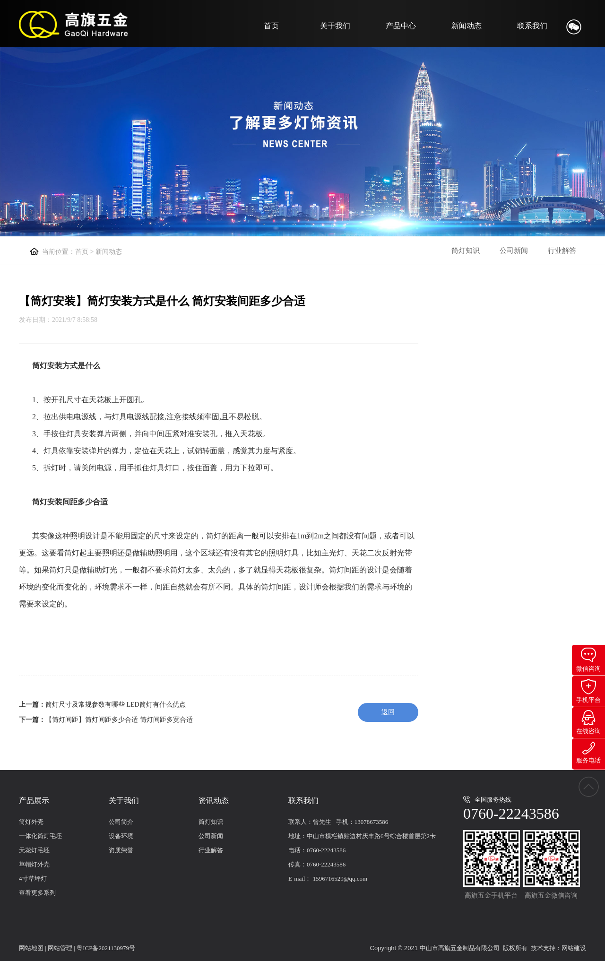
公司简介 (121, 821)
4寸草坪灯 (33, 878)
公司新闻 (514, 250)
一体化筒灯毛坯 (40, 836)
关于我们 (335, 26)
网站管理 (60, 948)
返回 (388, 712)
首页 (271, 26)
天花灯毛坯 (34, 850)
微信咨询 (588, 660)
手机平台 (588, 691)
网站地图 (31, 948)
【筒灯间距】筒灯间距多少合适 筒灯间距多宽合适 (119, 719)
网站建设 (574, 948)
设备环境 (121, 836)
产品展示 (34, 801)
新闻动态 (466, 26)
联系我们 (532, 26)
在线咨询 (588, 722)
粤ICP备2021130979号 (106, 948)
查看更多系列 (37, 892)
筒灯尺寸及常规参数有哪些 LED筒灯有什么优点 (115, 704)
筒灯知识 (465, 250)
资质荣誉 (121, 850)
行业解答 (562, 250)
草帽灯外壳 (34, 864)
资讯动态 (214, 801)
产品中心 (401, 26)
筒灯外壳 (31, 821)
